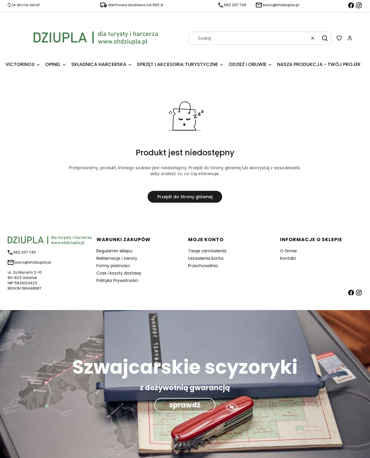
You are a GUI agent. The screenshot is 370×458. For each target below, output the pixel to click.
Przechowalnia (203, 266)
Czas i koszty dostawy (118, 273)
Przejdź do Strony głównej (184, 197)
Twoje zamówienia (207, 251)
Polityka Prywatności (117, 280)
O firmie (288, 251)
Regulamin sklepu (114, 251)
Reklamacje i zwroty (116, 258)
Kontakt (288, 258)
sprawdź (185, 405)
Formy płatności (113, 266)
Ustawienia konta (205, 258)
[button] (324, 38)
